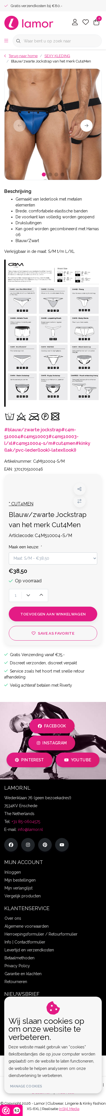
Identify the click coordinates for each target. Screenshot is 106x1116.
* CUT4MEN (21, 504)
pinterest (29, 760)
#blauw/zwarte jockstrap (32, 429)
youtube (77, 760)
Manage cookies (26, 1086)
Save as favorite (53, 633)
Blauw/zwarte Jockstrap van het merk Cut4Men (51, 61)
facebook (52, 726)
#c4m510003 (34, 436)
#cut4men (63, 443)
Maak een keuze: (25, 547)
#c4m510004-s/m (32, 443)
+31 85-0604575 (26, 821)
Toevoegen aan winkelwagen (53, 614)
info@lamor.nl (30, 829)
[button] (79, 489)
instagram (52, 743)
